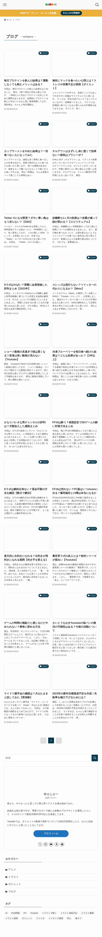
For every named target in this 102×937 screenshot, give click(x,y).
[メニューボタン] (5, 5)
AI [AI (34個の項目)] (6, 914)
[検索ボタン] (97, 5)
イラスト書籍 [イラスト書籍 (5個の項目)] (87, 914)
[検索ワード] (51, 758)
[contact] (62, 844)
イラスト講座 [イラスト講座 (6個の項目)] (11, 919)
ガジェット (15, 885)
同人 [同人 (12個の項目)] (69, 919)
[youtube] (51, 844)
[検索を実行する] (94, 758)
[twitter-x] (40, 844)
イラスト (14, 877)
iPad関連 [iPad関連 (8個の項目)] (15, 914)
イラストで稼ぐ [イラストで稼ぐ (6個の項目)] (49, 914)
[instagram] (45, 844)
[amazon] (56, 844)
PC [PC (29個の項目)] (25, 914)
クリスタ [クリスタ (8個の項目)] (40, 919)
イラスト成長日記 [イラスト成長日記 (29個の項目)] (68, 914)
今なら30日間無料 (71, 13)
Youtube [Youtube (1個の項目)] (34, 914)
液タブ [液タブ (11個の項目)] (78, 919)
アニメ (12, 869)
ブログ (12, 892)
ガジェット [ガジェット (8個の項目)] (27, 919)
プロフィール (51, 833)
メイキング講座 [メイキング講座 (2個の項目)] (55, 919)
